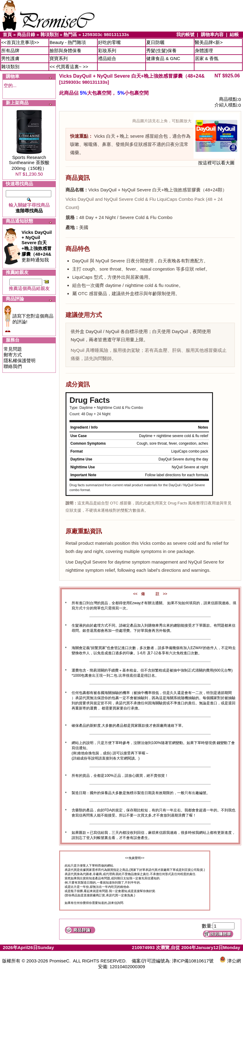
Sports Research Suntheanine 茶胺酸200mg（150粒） (29, 163)
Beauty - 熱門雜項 (67, 42)
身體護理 (204, 50)
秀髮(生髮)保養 (161, 50)
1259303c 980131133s (105, 34)
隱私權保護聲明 (19, 360)
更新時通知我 (37, 246)
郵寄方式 (13, 354)
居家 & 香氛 (206, 58)
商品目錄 (26, 34)
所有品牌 (10, 50)
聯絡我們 (13, 366)
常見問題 (13, 349)
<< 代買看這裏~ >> (68, 66)
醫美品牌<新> (209, 42)
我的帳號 (185, 34)
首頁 (7, 34)
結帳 (234, 34)
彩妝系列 (107, 50)
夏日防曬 (155, 42)
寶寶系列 (58, 58)
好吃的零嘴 (109, 42)
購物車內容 (212, 34)
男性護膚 (10, 58)
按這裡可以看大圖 (216, 160)
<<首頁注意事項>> (20, 42)
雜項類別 (49, 34)
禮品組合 (107, 58)
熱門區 (70, 34)
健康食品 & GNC (163, 58)
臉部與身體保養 (65, 50)
